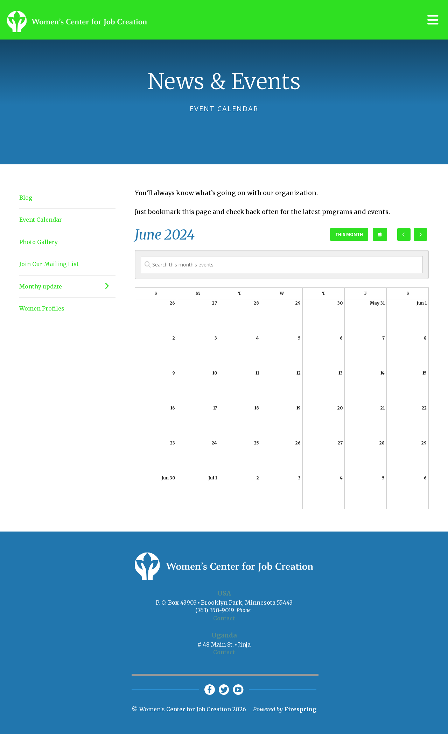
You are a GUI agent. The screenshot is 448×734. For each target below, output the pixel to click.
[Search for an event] (282, 264)
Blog (25, 197)
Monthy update (67, 286)
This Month (349, 234)
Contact (224, 618)
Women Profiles (41, 308)
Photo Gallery (38, 241)
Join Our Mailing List (49, 264)
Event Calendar (40, 219)
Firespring (300, 709)
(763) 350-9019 (214, 610)
